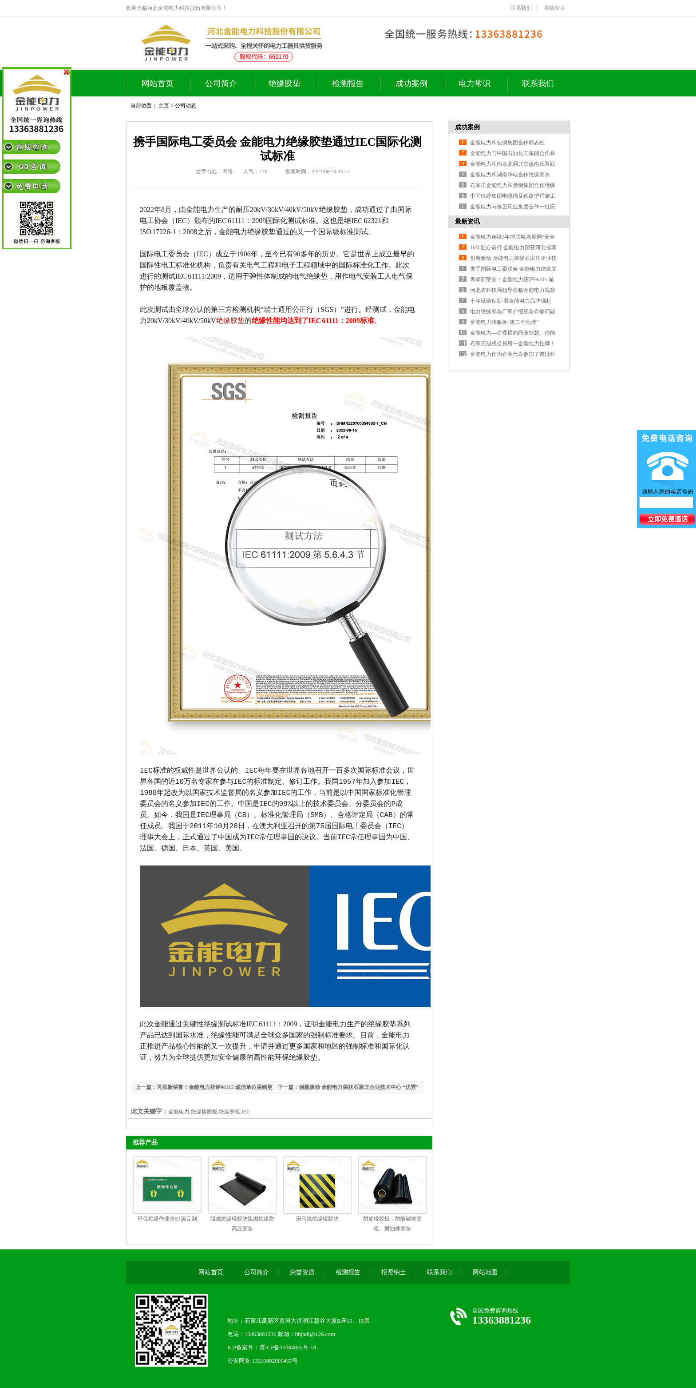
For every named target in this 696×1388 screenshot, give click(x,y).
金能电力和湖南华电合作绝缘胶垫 (510, 175)
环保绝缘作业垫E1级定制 (167, 1219)
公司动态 (185, 106)
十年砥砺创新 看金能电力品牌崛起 (510, 301)
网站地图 (485, 1272)
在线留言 (555, 8)
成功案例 (411, 83)
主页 (163, 106)
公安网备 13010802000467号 (262, 1360)
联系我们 (521, 8)
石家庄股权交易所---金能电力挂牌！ (512, 343)
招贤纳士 (393, 1272)
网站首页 (158, 83)
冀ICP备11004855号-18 (287, 1347)
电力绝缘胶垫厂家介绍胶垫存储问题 (512, 311)
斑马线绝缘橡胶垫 (317, 1219)
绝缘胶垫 (285, 83)
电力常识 (474, 83)
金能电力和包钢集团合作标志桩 (507, 143)
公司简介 (221, 83)
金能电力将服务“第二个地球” (504, 322)
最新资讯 (467, 221)
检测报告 (348, 83)
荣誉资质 (302, 1272)
